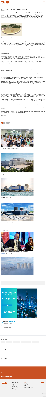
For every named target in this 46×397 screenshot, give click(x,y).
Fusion (13, 388)
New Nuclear (14, 383)
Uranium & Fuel (14, 386)
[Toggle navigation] (44, 2)
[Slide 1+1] (22, 319)
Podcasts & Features (3, 253)
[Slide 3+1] (25, 319)
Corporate (13, 385)
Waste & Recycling (15, 387)
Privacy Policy (37, 393)
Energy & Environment (15, 382)
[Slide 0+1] (20, 319)
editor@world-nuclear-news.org (28, 387)
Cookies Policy (42, 393)
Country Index (14, 389)
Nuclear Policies (14, 384)
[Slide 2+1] (24, 319)
